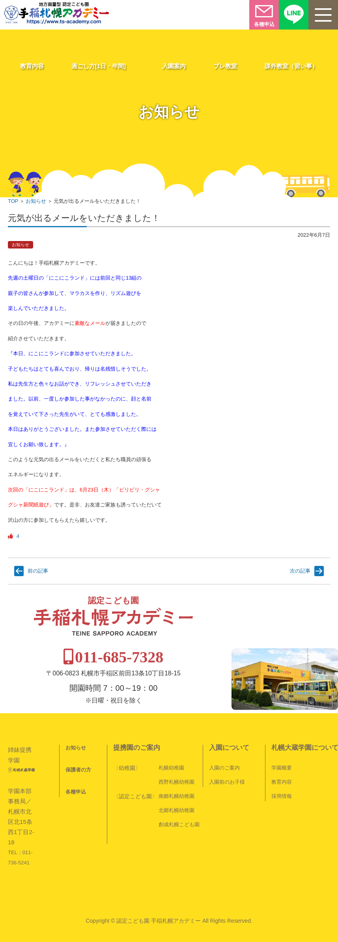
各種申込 (75, 772)
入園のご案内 (224, 748)
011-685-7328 (170, 637)
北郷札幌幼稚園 (176, 790)
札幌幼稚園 (171, 748)
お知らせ (36, 201)
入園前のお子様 (227, 762)
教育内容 (32, 66)
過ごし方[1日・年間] (98, 66)
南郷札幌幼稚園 (176, 776)
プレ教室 (225, 66)
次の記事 (300, 571)
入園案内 (174, 66)
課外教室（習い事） (291, 66)
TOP (13, 201)
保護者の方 (78, 750)
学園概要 (281, 748)
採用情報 (281, 776)
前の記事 (38, 571)
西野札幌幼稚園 (176, 762)
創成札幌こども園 (179, 804)
